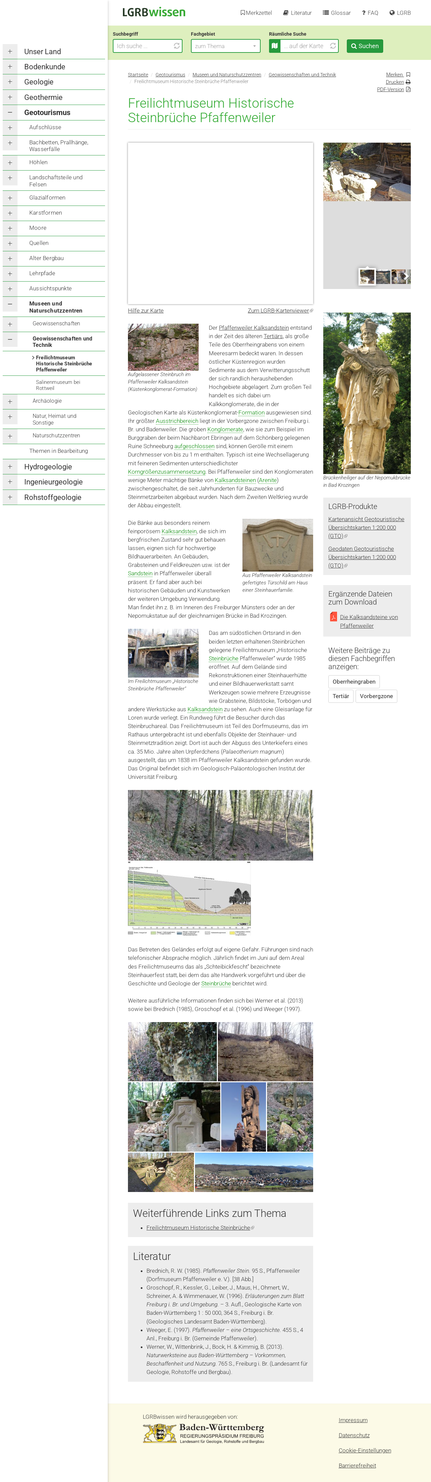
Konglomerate (225, 429)
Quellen (38, 243)
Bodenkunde (44, 67)
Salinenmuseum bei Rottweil (58, 385)
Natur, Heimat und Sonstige (54, 419)
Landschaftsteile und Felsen (55, 180)
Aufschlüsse (45, 127)
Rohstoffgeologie (52, 497)
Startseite (138, 74)
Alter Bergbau (46, 258)
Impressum (353, 1420)
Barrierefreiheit (357, 1465)
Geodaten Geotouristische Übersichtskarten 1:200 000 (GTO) (362, 557)
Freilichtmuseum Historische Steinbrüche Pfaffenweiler (64, 364)
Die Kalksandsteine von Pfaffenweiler (369, 621)
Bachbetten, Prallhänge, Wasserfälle (59, 145)
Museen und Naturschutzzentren (56, 307)
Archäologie (47, 401)
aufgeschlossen (194, 446)
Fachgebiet (218, 34)
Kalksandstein (179, 531)
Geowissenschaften (56, 323)
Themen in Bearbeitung (58, 450)
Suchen (384, 45)
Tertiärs (273, 336)
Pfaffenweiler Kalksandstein (254, 327)
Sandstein (140, 573)
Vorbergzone (376, 696)
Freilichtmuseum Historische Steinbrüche (200, 1227)
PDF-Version (390, 89)
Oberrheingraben (354, 681)
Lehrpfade (42, 273)
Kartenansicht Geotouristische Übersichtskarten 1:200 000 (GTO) (366, 527)
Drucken (395, 82)
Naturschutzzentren (56, 435)
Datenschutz (354, 1435)
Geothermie (43, 97)
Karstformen (45, 212)
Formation (251, 412)
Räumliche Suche (303, 34)
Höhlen (38, 162)
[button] (241, 46)
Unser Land (42, 51)
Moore (37, 227)
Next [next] (406, 276)
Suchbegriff (140, 34)
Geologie (39, 82)
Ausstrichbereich (177, 421)
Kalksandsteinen (235, 480)
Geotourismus (47, 112)
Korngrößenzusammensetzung (166, 471)
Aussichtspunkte (50, 288)
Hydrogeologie (48, 467)
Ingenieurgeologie (53, 482)
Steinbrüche (223, 658)
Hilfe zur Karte (146, 310)
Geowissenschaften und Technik (62, 341)
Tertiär (341, 696)
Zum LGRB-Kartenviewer (280, 310)
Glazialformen (47, 197)
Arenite (268, 480)
